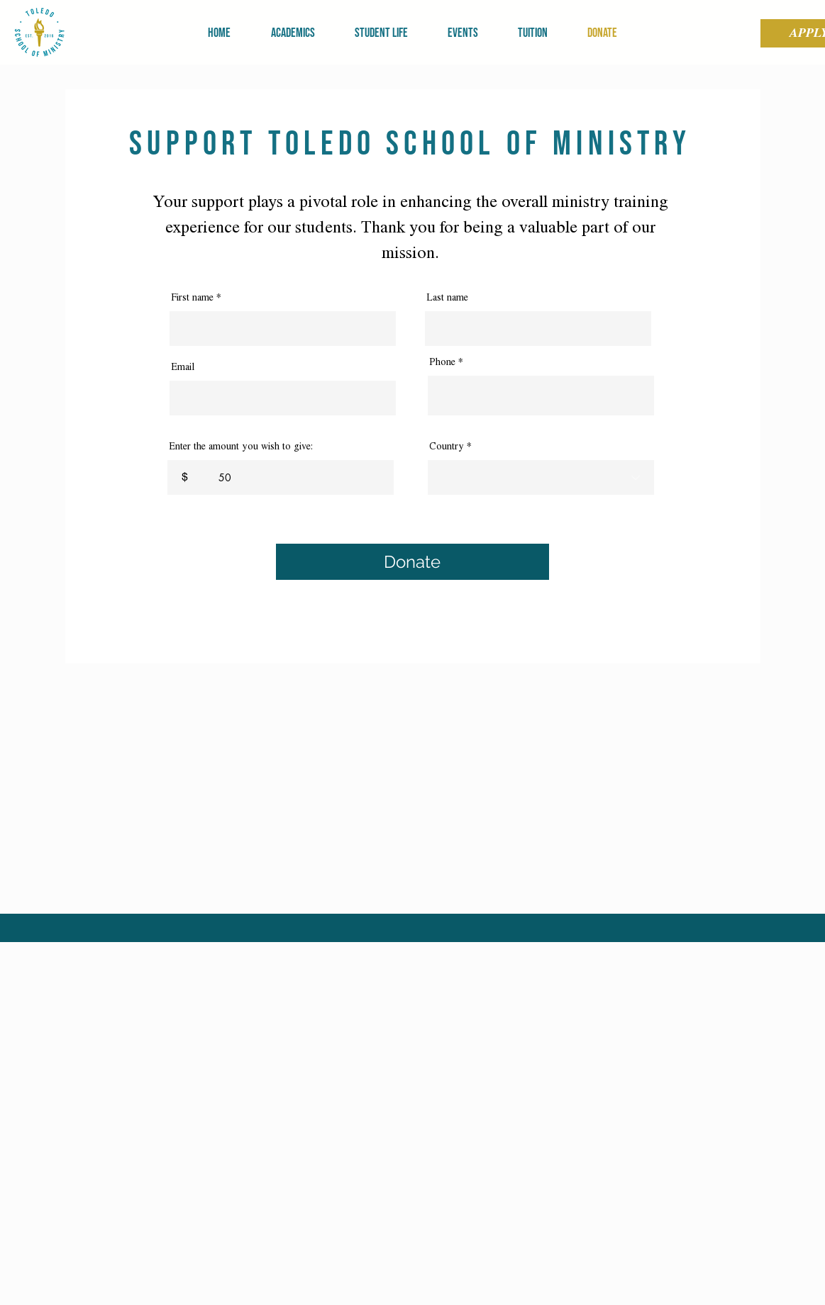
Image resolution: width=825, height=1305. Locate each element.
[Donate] (412, 562)
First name (192, 298)
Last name (447, 298)
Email (182, 367)
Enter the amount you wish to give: (241, 447)
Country (446, 447)
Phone (442, 362)
